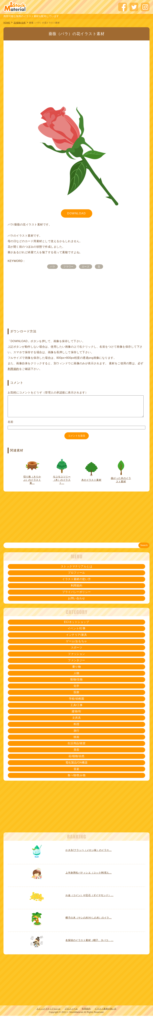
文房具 (76, 721)
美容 (76, 753)
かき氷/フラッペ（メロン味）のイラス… (88, 854)
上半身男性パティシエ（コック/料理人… (88, 876)
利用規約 (13, 368)
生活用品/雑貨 (77, 747)
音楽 (76, 773)
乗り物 (76, 670)
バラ (52, 266)
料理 (76, 728)
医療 (76, 696)
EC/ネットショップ (76, 626)
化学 (76, 690)
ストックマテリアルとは (76, 570)
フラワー (68, 266)
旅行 (76, 734)
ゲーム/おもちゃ (76, 645)
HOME (6, 23)
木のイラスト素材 (91, 484)
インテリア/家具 (76, 638)
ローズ (85, 266)
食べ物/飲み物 (77, 779)
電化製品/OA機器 (76, 766)
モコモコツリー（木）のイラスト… (61, 483)
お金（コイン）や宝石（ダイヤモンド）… (89, 899)
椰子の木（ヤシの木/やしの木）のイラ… (88, 921)
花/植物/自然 (20, 23)
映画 (76, 741)
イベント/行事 (77, 632)
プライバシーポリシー (76, 596)
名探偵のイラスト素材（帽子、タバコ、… (89, 944)
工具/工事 (76, 709)
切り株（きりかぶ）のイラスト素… (32, 483)
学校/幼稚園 (76, 702)
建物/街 (76, 715)
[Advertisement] (76, 66)
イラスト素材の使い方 (76, 583)
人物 (76, 677)
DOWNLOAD (76, 213)
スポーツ (76, 651)
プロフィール (76, 576)
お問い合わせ (76, 602)
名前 (10, 426)
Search (144, 549)
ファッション (76, 658)
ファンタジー (76, 664)
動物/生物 (76, 683)
